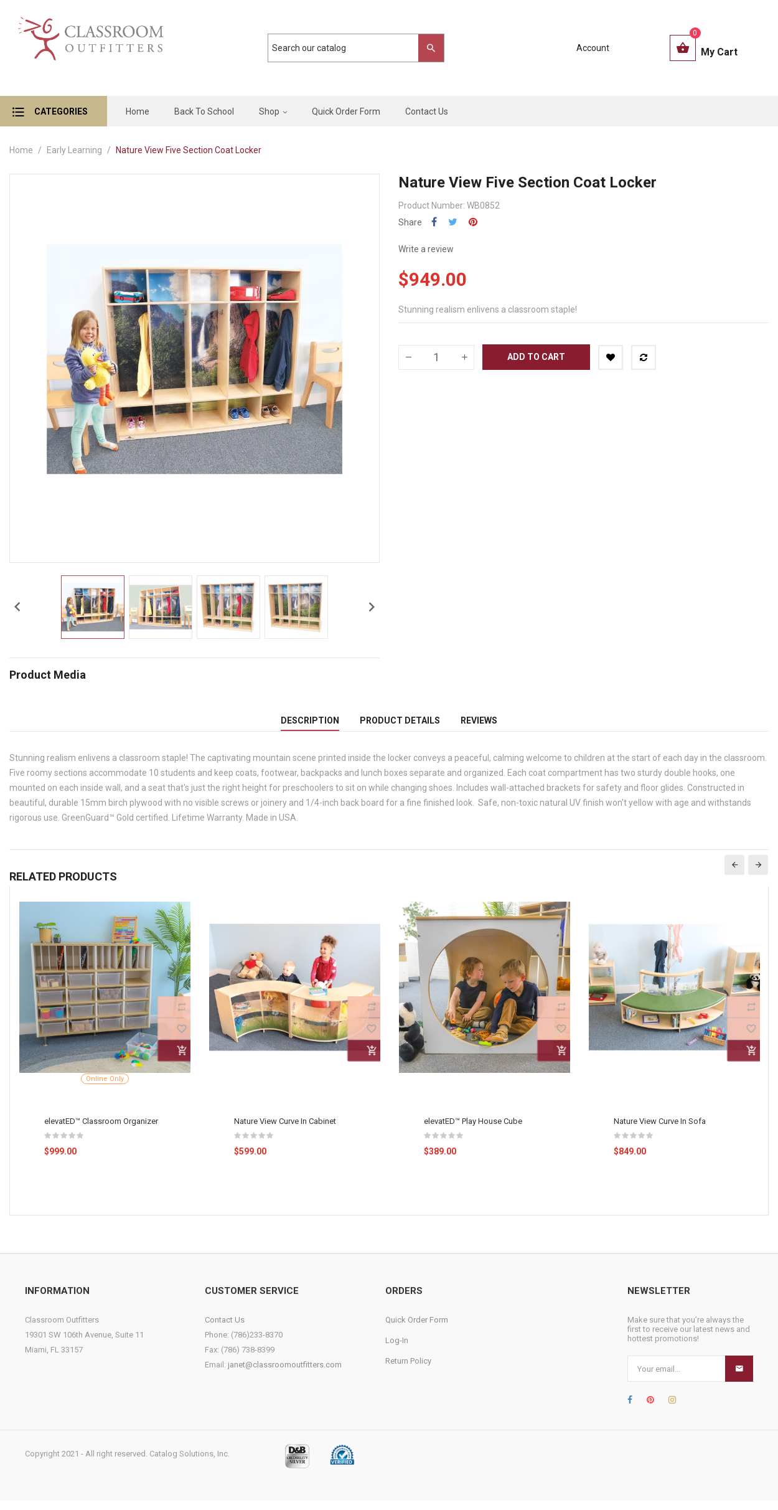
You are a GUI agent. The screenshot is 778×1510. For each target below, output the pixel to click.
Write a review (426, 249)
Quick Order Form (416, 1329)
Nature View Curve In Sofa (660, 1130)
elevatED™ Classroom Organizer (101, 1130)
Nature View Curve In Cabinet (285, 1130)
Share (434, 222)
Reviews (479, 725)
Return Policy (408, 1370)
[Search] (350, 47)
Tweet (452, 222)
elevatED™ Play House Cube (473, 1130)
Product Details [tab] (400, 725)
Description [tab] (310, 725)
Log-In (396, 1349)
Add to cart (536, 357)
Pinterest (473, 222)
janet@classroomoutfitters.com (285, 1374)
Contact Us (225, 1329)
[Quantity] (436, 357)
